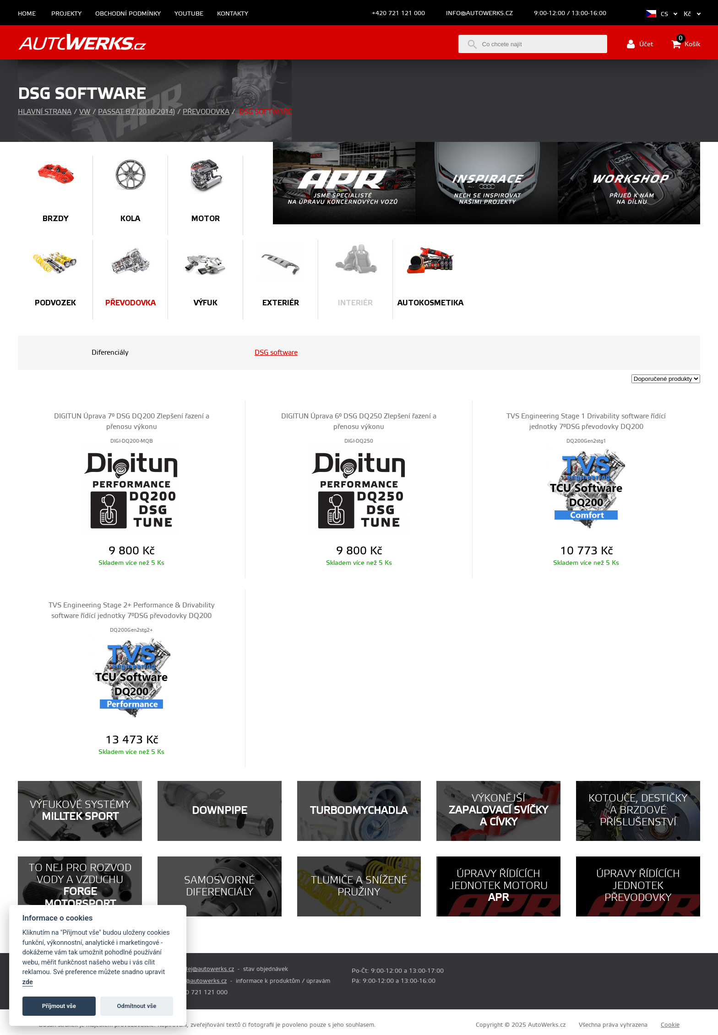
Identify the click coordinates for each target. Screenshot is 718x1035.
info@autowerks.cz (479, 13)
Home (27, 14)
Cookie (670, 1025)
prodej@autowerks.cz (204, 969)
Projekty (66, 14)
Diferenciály (110, 352)
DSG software (276, 352)
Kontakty (232, 14)
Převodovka (206, 111)
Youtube (188, 14)
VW (84, 111)
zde (27, 982)
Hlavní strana (44, 111)
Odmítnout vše (137, 1005)
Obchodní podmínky (128, 14)
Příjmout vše (59, 1005)
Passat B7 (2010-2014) (136, 111)
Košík (685, 43)
